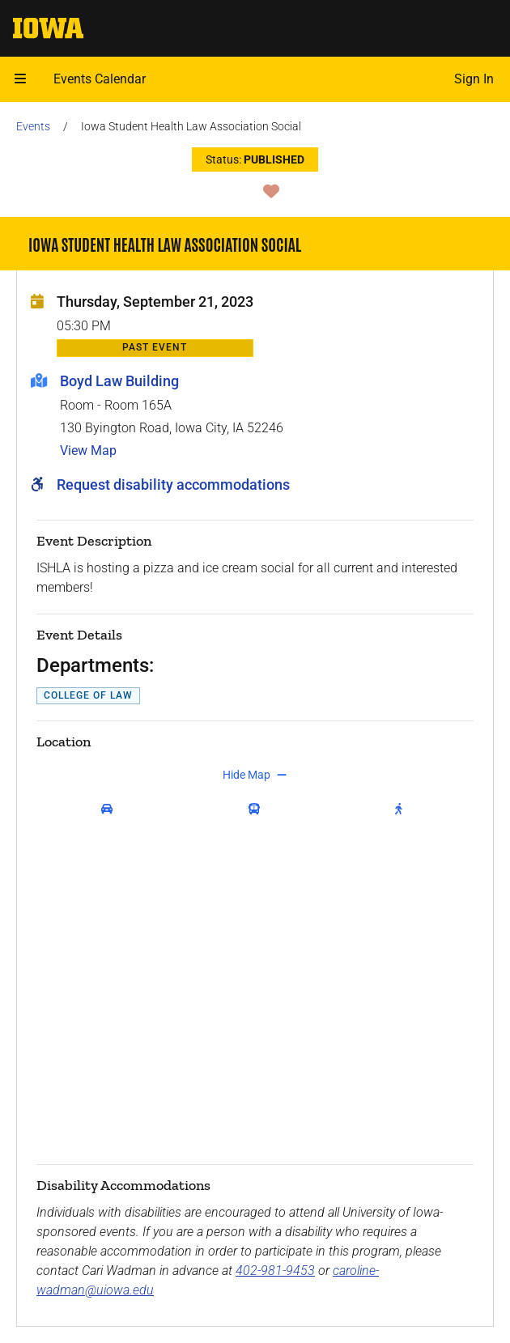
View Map (88, 450)
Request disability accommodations (173, 484)
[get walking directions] (402, 808)
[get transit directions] (258, 808)
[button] (20, 79)
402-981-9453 (275, 1270)
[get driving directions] (110, 808)
